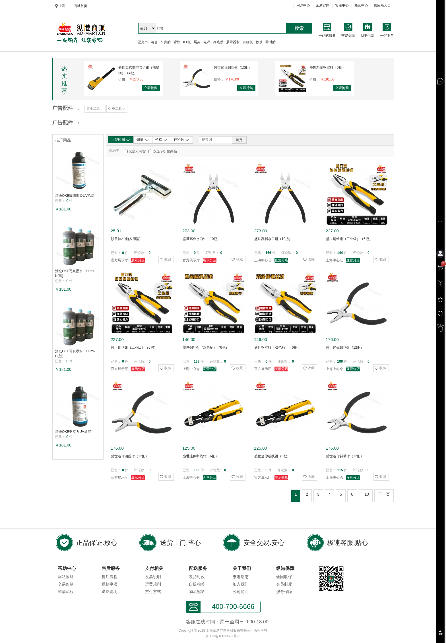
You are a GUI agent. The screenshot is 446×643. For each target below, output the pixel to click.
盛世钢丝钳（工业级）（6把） (349, 239)
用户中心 (303, 5)
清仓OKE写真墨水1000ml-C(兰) (75, 353)
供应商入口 (382, 5)
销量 (143, 139)
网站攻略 (66, 576)
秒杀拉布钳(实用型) (126, 239)
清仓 (154, 42)
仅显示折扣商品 (165, 151)
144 (340, 253)
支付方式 (153, 591)
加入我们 (241, 584)
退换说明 (109, 591)
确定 (239, 140)
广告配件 (62, 108)
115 (340, 470)
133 (196, 361)
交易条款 (66, 584)
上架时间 (120, 139)
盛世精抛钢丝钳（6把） (327, 67)
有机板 (248, 42)
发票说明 (153, 576)
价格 (161, 139)
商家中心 (361, 5)
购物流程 (66, 591)
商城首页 (80, 6)
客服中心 (342, 5)
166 (268, 253)
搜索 (299, 28)
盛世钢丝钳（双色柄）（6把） (206, 348)
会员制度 (284, 584)
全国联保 (284, 576)
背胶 (177, 42)
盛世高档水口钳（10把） (201, 239)
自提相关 (197, 584)
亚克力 (143, 42)
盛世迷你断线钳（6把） (201, 456)
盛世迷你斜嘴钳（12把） (345, 456)
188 (340, 361)
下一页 (384, 494)
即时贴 (270, 42)
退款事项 (109, 584)
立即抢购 (151, 88)
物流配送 (197, 591)
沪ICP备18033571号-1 (223, 636)
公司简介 (241, 591)
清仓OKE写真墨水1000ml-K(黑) (75, 273)
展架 (197, 42)
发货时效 (197, 576)
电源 (206, 42)
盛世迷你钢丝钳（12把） (233, 67)
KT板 (187, 42)
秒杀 (259, 42)
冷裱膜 (218, 42)
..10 (365, 494)
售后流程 (109, 576)
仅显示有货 (137, 151)
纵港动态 (241, 576)
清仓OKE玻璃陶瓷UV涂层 (74, 196)
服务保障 (284, 591)
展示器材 (233, 42)
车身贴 (165, 42)
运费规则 (153, 584)
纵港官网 (322, 5)
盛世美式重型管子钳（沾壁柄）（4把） (138, 70)
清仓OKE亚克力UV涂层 (73, 432)
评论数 (181, 139)
